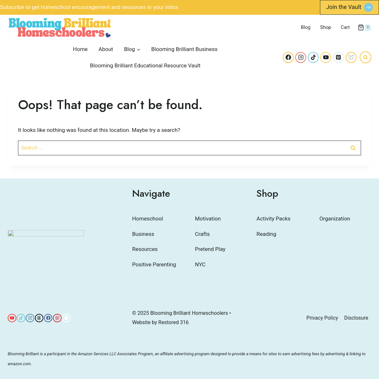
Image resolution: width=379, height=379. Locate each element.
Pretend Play (210, 249)
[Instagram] (300, 57)
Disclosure (356, 318)
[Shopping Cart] (364, 27)
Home (80, 49)
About (106, 49)
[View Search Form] (365, 57)
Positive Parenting (154, 264)
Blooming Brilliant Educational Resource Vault (145, 65)
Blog (306, 27)
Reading (266, 234)
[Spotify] (66, 318)
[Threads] (39, 318)
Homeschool (147, 218)
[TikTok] (313, 57)
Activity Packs (273, 218)
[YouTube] (325, 57)
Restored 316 (173, 322)
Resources (145, 249)
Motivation (208, 218)
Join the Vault (343, 7)
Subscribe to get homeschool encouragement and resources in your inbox (89, 7)
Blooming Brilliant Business (184, 49)
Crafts (202, 234)
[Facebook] (288, 57)
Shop (325, 27)
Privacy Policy (322, 318)
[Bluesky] (351, 57)
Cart (345, 27)
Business (143, 234)
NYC (200, 264)
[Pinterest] (338, 57)
